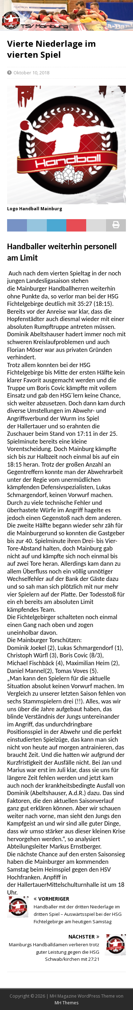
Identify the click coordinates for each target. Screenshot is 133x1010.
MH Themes (66, 1003)
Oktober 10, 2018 (31, 72)
